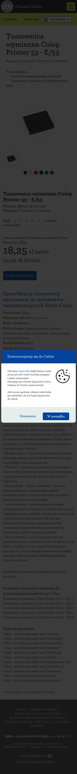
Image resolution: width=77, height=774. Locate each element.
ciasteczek (23, 371)
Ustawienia (28, 416)
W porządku (56, 416)
